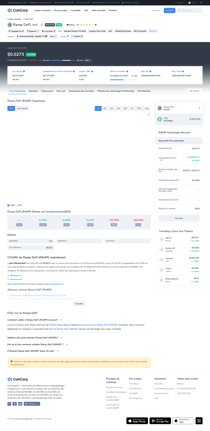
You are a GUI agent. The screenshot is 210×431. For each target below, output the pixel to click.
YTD (139, 108)
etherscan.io (15, 275)
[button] (180, 2)
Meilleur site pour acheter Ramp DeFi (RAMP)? (34, 337)
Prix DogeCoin (135, 398)
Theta (168, 268)
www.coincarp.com (24, 418)
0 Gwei (136, 2)
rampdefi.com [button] (16, 31)
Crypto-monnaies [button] (43, 10)
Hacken (76, 36)
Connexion (156, 10)
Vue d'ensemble (17, 91)
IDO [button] (86, 10)
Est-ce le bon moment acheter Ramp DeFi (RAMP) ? (37, 344)
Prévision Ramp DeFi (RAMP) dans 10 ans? (33, 350)
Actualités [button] (76, 10)
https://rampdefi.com (54, 284)
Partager (194, 91)
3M (118, 108)
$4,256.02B (69, 2)
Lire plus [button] (79, 303)
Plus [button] (53, 36)
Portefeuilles (144, 91)
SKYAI (169, 238)
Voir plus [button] (179, 218)
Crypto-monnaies (14, 19)
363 (49, 2)
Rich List (61, 91)
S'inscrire (169, 10)
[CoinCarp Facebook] (15, 404)
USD (12, 205)
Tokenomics (47, 91)
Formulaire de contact (164, 388)
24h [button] (87, 60)
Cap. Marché (22, 108)
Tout (147, 108)
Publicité (158, 383)
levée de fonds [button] (98, 10)
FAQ (156, 398)
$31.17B (86, 2)
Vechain (169, 258)
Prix (11, 108)
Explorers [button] (33, 31)
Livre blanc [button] (48, 31)
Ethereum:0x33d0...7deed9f (30, 36)
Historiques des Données (81, 91)
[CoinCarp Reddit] (20, 404)
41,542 (24, 2)
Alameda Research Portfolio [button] (75, 31)
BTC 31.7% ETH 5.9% (110, 2)
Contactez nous (161, 393)
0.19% (31, 54)
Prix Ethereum (135, 388)
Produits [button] (113, 10)
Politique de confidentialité (112, 398)
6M (125, 108)
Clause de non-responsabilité (113, 406)
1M (111, 108)
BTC (20, 205)
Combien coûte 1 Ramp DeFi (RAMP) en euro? (34, 319)
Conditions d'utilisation (116, 392)
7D (105, 108)
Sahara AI (170, 248)
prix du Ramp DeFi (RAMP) (63, 329)
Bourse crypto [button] (60, 10)
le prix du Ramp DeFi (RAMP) (102, 324)
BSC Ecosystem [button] (140, 31)
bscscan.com (16, 279)
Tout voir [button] (152, 31)
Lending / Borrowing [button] (97, 31)
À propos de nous (114, 387)
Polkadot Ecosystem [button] (123, 31)
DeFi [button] (110, 31)
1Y (132, 108)
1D (98, 108)
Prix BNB (133, 393)
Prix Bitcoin (134, 383)
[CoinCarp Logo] (18, 10)
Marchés (33, 91)
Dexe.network (172, 278)
